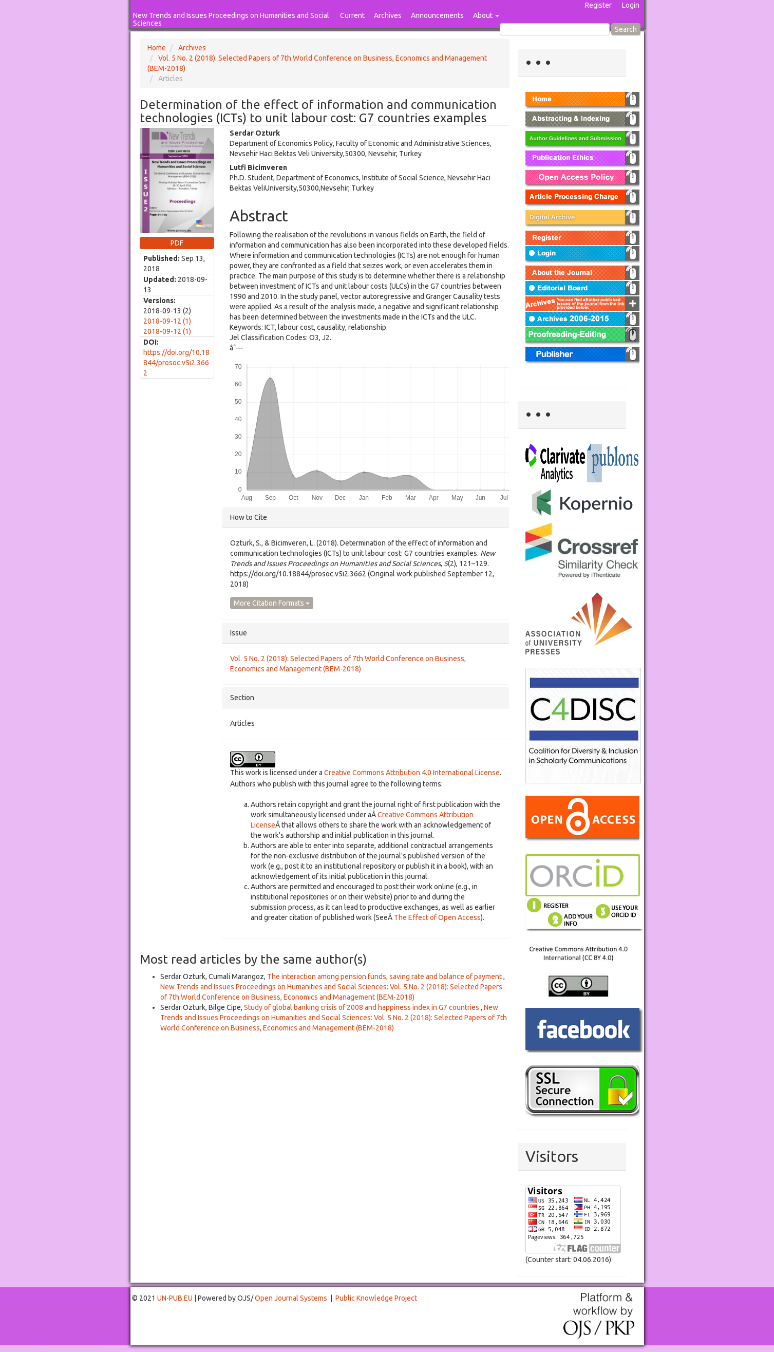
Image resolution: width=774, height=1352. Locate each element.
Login (630, 5)
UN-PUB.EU (175, 1298)
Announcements (437, 15)
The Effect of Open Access (437, 917)
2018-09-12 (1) (167, 321)
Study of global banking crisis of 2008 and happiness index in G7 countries (362, 1007)
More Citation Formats (272, 603)
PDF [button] (177, 243)
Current (352, 15)
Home (156, 48)
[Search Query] (555, 29)
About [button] (486, 15)
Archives (388, 15)
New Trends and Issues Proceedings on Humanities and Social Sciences (231, 19)
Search (626, 29)
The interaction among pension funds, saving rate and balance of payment (385, 976)
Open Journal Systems (291, 1298)
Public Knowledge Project (376, 1298)
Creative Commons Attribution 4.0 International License (412, 772)
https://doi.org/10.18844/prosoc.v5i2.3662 (176, 362)
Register (598, 5)
